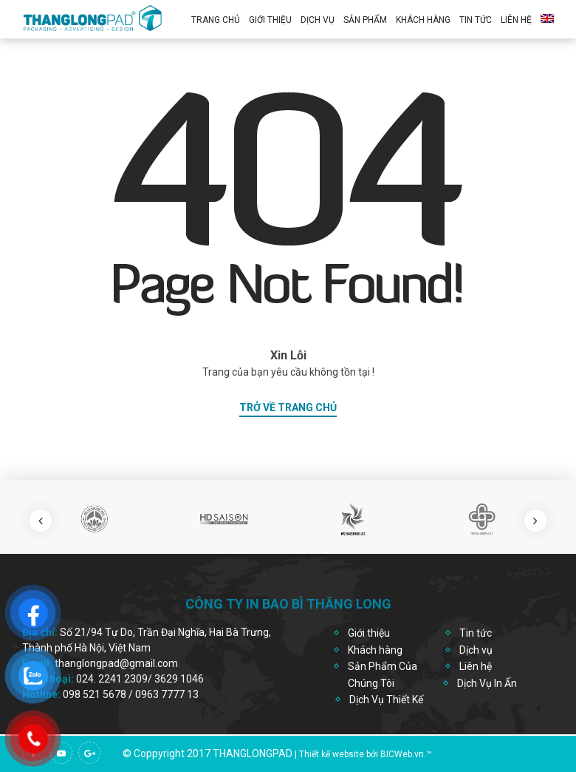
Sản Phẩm (365, 20)
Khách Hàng (423, 20)
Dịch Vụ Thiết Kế (386, 699)
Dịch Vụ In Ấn (487, 683)
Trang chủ (215, 20)
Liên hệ (516, 20)
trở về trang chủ (288, 407)
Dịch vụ (318, 20)
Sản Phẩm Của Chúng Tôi (382, 674)
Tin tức (475, 633)
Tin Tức (475, 20)
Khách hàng (375, 650)
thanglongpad (252, 753)
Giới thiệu (270, 20)
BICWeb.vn (402, 754)
